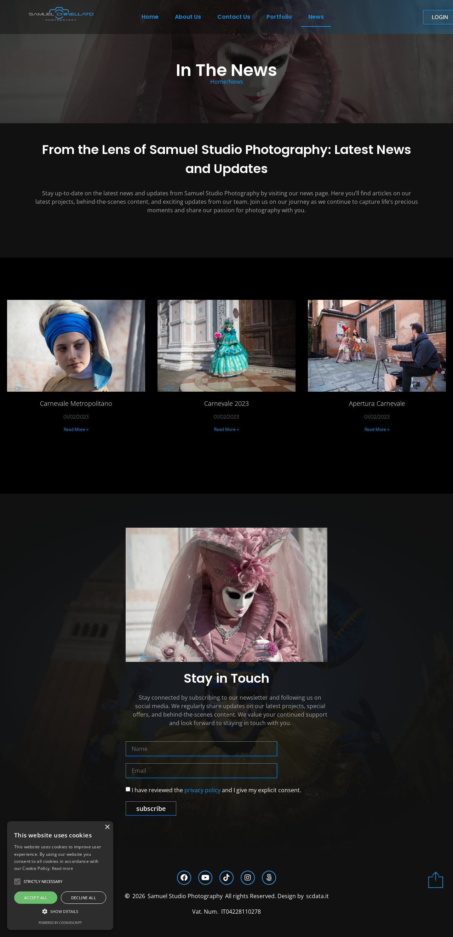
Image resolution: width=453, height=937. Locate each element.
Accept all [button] (35, 897)
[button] (60, 911)
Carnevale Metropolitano (76, 403)
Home (150, 17)
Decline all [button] (83, 897)
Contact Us (233, 17)
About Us (188, 17)
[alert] (60, 875)
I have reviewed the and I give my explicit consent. (216, 790)
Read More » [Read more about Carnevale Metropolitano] (76, 429)
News (316, 17)
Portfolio (279, 17)
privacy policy (202, 790)
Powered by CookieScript (60, 922)
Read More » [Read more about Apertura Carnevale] (377, 429)
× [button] (107, 827)
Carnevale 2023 (226, 403)
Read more (62, 868)
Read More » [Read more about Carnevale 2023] (226, 429)
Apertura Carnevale (377, 403)
